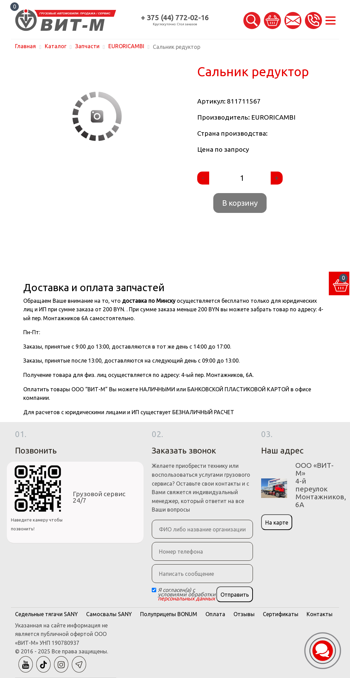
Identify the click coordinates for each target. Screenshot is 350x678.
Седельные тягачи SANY (46, 614)
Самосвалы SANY (109, 614)
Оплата (215, 614)
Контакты (320, 614)
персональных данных (186, 598)
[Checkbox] (154, 590)
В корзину (240, 203)
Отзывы (244, 614)
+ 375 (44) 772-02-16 (175, 18)
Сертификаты (280, 614)
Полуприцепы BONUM (168, 614)
